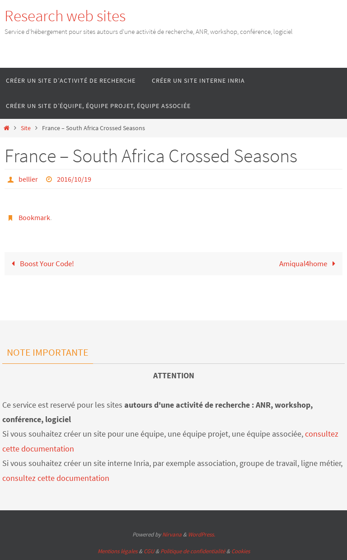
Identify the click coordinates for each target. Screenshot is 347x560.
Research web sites (65, 16)
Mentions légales (117, 551)
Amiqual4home (309, 263)
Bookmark (34, 217)
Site (26, 128)
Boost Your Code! (41, 263)
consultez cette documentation (55, 478)
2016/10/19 (74, 179)
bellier (28, 179)
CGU (149, 551)
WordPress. (201, 534)
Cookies (240, 551)
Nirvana (172, 534)
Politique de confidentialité (192, 551)
